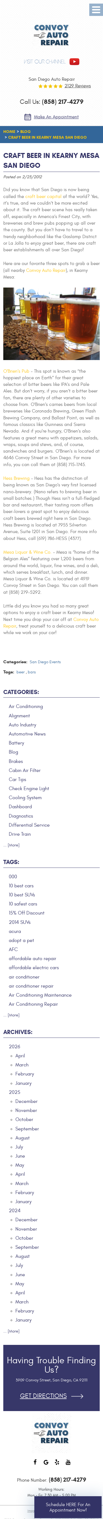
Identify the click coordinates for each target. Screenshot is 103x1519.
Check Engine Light (29, 788)
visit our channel (45, 62)
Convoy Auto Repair (46, 270)
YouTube (68, 1464)
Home (9, 131)
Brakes (16, 761)
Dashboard (20, 807)
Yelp (57, 1464)
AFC (13, 949)
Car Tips (17, 779)
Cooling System (25, 798)
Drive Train (20, 834)
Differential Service (29, 825)
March (22, 1065)
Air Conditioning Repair (33, 1004)
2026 (14, 1047)
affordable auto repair (32, 958)
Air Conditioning (26, 706)
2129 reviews (78, 86)
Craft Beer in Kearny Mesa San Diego (47, 137)
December (26, 1101)
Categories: (21, 692)
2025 (14, 1092)
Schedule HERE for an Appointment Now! (68, 1507)
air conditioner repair (31, 986)
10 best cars (21, 886)
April (20, 1056)
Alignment (19, 716)
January (23, 1083)
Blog (25, 131)
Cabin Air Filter (25, 770)
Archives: (17, 1032)
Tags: (11, 862)
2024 (15, 1211)
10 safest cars (23, 904)
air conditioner (24, 977)
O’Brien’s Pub (16, 371)
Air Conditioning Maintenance (40, 995)
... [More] (11, 845)
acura (15, 931)
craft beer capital (43, 196)
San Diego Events (45, 662)
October (24, 1119)
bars (32, 672)
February (24, 1074)
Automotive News (27, 734)
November (26, 1110)
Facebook (35, 1464)
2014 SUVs (19, 922)
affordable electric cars (34, 968)
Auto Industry (22, 725)
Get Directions (43, 1396)
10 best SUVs (22, 895)
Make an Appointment (56, 117)
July (19, 1147)
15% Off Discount (26, 913)
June (20, 1156)
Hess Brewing (16, 478)
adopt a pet (21, 940)
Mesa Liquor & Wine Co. (27, 552)
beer (20, 672)
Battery (16, 743)
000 (13, 877)
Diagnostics (21, 816)
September (27, 1129)
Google (46, 1464)
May (19, 1165)
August (22, 1138)
